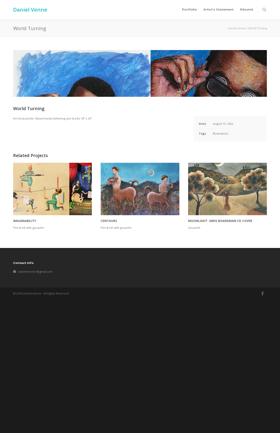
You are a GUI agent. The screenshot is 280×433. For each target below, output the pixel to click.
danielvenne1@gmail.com (35, 405)
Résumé (246, 9)
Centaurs (109, 355)
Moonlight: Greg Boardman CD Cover (220, 355)
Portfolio (189, 9)
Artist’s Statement (218, 9)
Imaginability (24, 355)
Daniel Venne (30, 9)
